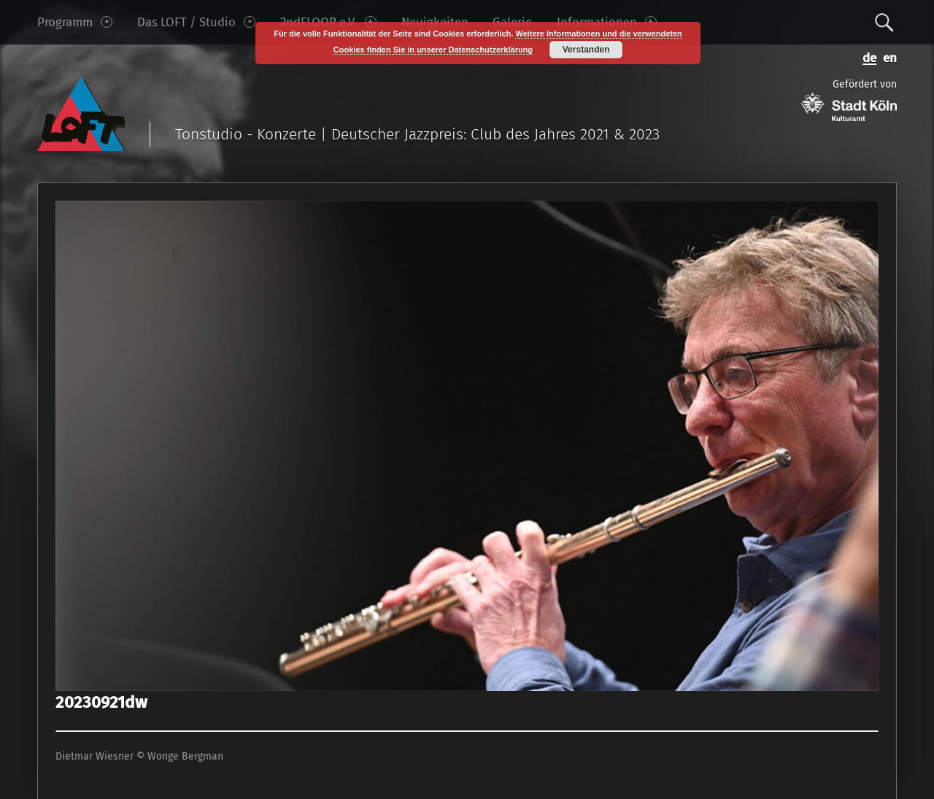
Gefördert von (849, 99)
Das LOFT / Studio (196, 22)
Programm (74, 22)
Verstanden (586, 50)
